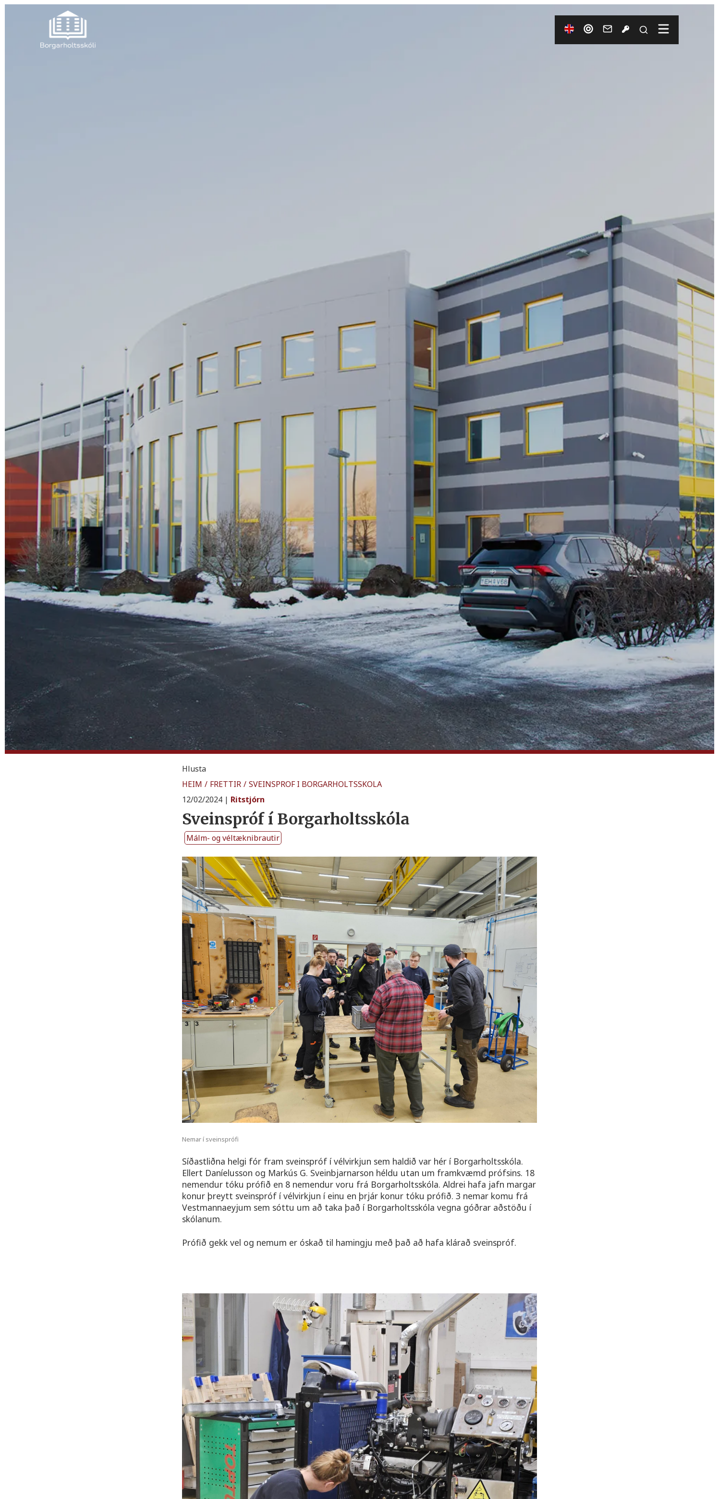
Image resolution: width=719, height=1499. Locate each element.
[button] (194, 768)
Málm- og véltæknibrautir (233, 838)
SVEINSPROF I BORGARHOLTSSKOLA (315, 784)
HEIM (192, 784)
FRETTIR (225, 784)
